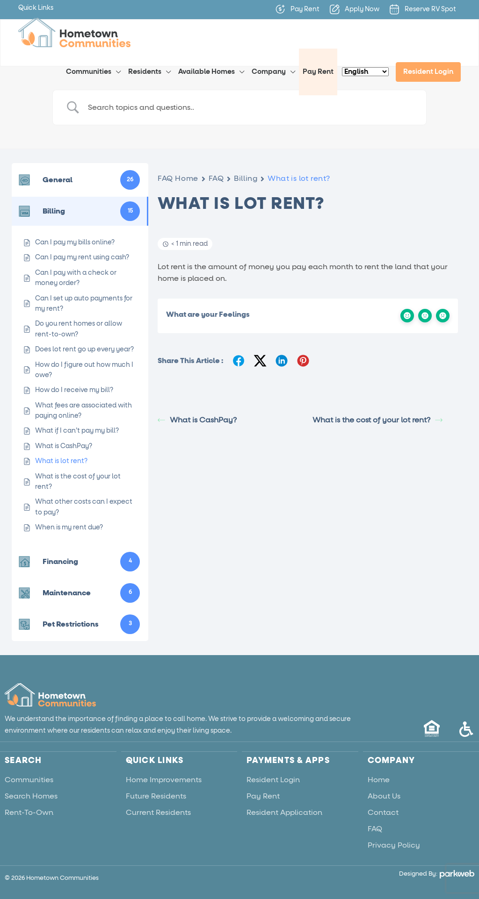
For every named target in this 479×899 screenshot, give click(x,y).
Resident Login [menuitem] (428, 71)
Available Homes (206, 71)
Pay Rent (318, 71)
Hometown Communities (62, 878)
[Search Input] (251, 108)
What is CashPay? (197, 420)
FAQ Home (178, 178)
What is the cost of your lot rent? (377, 420)
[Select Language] (365, 71)
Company (269, 71)
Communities (88, 71)
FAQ (216, 178)
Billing (245, 178)
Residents (144, 71)
